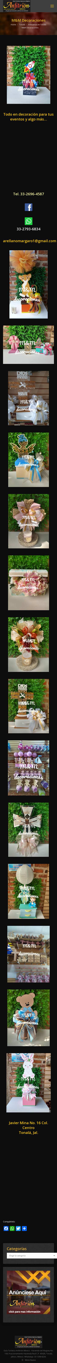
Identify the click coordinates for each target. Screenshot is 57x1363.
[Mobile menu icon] (52, 6)
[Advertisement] (28, 159)
